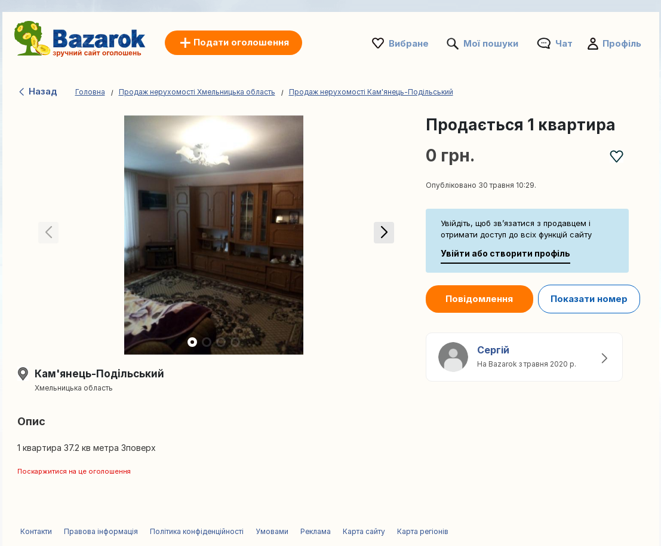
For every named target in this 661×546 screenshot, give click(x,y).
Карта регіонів (422, 531)
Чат (564, 43)
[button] (382, 235)
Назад (37, 91)
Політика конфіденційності (197, 531)
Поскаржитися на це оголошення (74, 471)
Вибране (409, 43)
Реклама (315, 531)
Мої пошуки (490, 43)
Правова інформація (101, 531)
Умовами (272, 531)
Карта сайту (364, 531)
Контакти (36, 531)
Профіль (621, 43)
